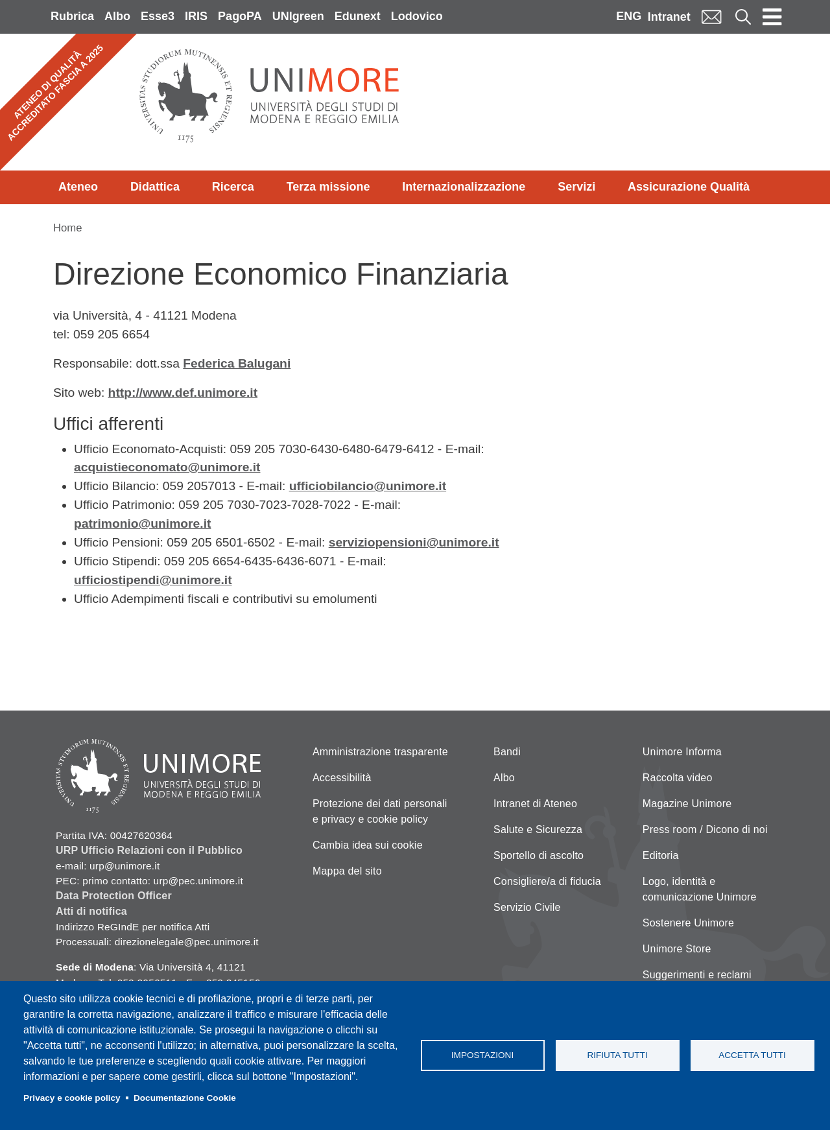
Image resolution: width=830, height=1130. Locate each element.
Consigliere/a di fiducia (547, 881)
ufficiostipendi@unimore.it (153, 580)
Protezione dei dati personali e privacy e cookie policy (380, 811)
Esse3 (157, 16)
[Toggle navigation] (772, 17)
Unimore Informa (682, 751)
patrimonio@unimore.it (142, 523)
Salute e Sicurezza (537, 829)
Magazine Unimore (687, 803)
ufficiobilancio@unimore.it (368, 486)
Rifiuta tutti (617, 1055)
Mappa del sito (347, 871)
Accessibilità (342, 777)
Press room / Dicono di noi (705, 829)
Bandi (507, 751)
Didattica (155, 186)
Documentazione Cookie (185, 1098)
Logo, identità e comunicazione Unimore (700, 889)
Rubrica (72, 16)
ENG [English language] (628, 16)
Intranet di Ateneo (535, 803)
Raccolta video (678, 777)
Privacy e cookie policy (72, 1098)
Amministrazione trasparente (380, 751)
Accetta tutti (752, 1055)
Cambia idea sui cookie (368, 845)
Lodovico (417, 16)
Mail (711, 16)
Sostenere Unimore (688, 922)
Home (67, 228)
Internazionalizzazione (463, 186)
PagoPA (240, 16)
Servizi (576, 186)
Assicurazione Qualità (689, 186)
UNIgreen (298, 16)
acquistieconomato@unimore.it (167, 467)
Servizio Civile (526, 907)
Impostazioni (482, 1055)
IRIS (196, 16)
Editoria (661, 855)
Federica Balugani (236, 363)
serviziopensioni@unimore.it (414, 542)
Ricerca (233, 186)
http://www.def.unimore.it (182, 392)
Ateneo (78, 186)
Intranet (669, 16)
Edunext (358, 16)
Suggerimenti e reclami (697, 974)
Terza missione (328, 186)
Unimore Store (677, 948)
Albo (117, 16)
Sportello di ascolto (538, 855)
